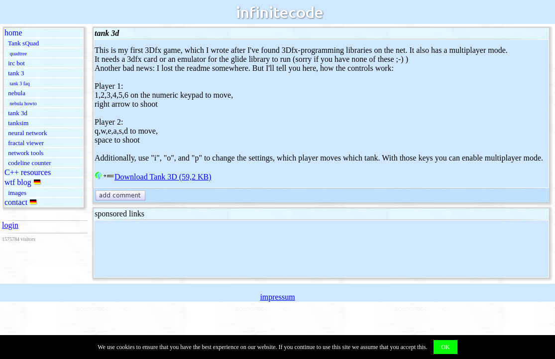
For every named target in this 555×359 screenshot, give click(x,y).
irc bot (16, 63)
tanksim (18, 123)
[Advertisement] (276, 248)
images (17, 192)
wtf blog (17, 182)
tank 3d (17, 113)
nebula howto (23, 103)
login (10, 225)
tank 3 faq (20, 83)
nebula (16, 93)
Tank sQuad (23, 43)
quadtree (18, 53)
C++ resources (27, 172)
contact (15, 202)
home (13, 32)
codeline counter (29, 163)
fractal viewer (26, 143)
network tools (25, 153)
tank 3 (16, 73)
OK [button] (445, 347)
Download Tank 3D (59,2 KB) (153, 177)
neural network (27, 133)
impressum (277, 297)
